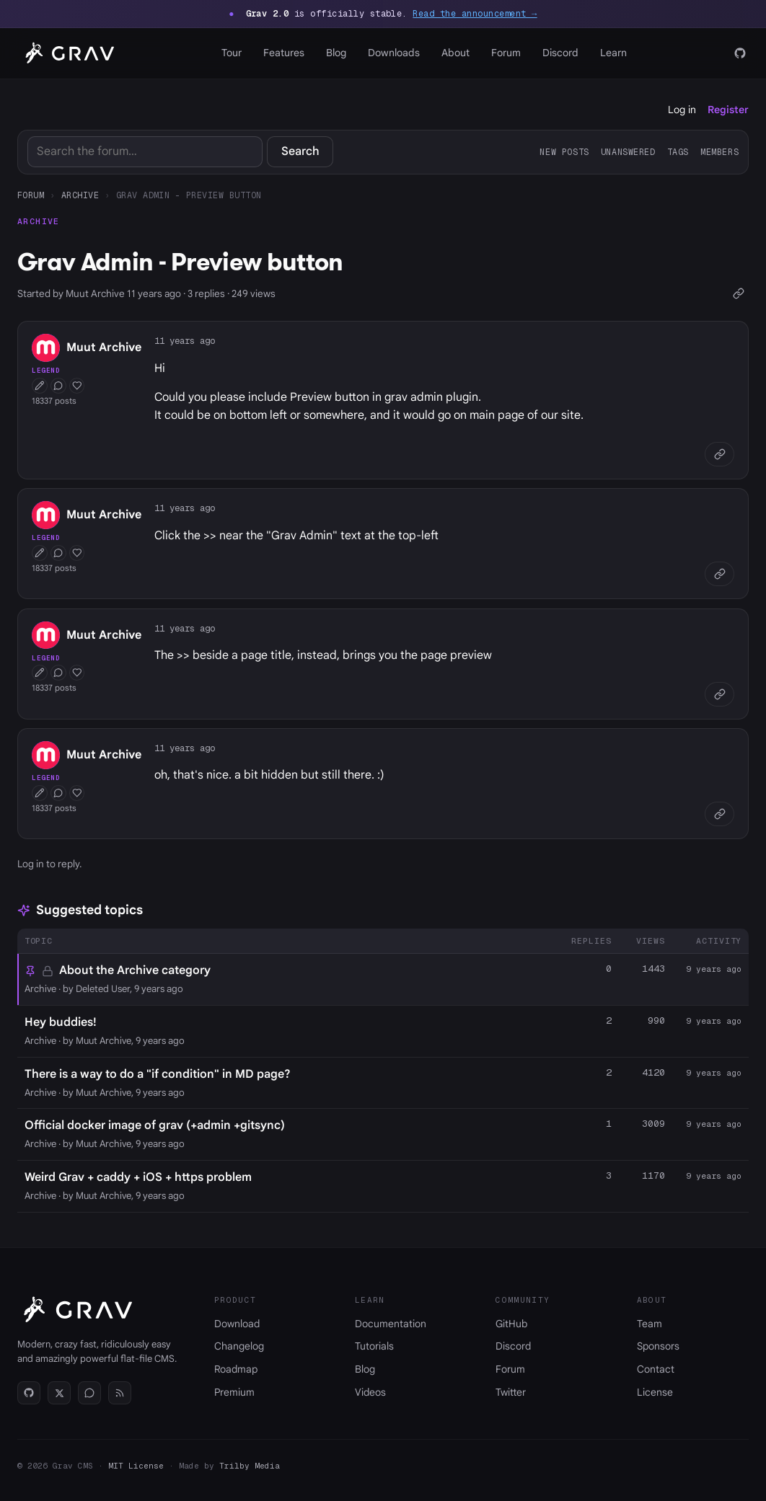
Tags (678, 151)
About (455, 52)
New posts (564, 151)
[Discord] (89, 1392)
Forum (506, 52)
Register (728, 109)
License (655, 1392)
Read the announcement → (475, 13)
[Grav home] (67, 53)
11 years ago (184, 341)
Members (719, 151)
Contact (655, 1369)
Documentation (390, 1323)
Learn (613, 52)
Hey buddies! (61, 1022)
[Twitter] (59, 1392)
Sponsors (658, 1346)
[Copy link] (738, 293)
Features (283, 52)
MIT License (136, 1466)
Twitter (511, 1392)
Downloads (394, 52)
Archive (80, 195)
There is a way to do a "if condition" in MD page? (158, 1074)
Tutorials (374, 1346)
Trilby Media (249, 1466)
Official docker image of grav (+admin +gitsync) (155, 1125)
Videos (370, 1392)
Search (300, 151)
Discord (560, 52)
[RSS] (119, 1392)
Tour (231, 52)
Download (237, 1323)
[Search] (145, 151)
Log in (682, 109)
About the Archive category (135, 970)
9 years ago (713, 969)
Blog (336, 52)
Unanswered (628, 151)
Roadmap (235, 1369)
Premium (234, 1392)
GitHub (511, 1323)
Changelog (239, 1346)
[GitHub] (740, 53)
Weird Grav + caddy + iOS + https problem (138, 1177)
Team (649, 1323)
